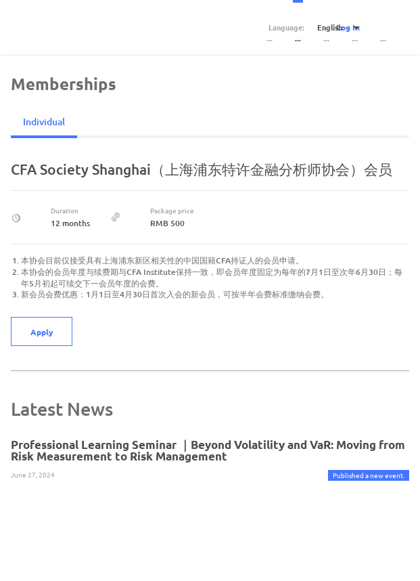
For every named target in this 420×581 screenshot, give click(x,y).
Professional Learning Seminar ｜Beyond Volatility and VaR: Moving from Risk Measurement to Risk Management (208, 450)
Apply (41, 331)
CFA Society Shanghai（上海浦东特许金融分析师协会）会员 (201, 169)
